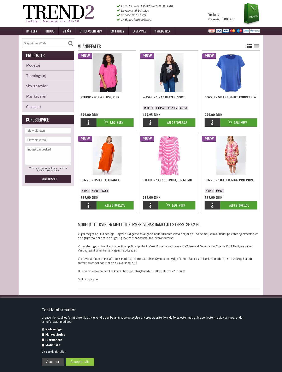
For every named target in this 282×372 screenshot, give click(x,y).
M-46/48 (148, 108)
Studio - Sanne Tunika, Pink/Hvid (167, 180)
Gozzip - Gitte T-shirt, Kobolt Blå (230, 97)
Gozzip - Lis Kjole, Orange (100, 180)
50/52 (105, 190)
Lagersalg (139, 31)
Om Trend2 (117, 31)
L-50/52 (160, 108)
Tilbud (50, 31)
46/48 (95, 190)
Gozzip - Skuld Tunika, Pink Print (230, 180)
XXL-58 (183, 108)
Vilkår (67, 31)
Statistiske (52, 345)
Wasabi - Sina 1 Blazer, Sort (164, 97)
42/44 (85, 190)
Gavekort (33, 107)
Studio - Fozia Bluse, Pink (100, 97)
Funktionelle (53, 340)
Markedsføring (55, 334)
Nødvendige (53, 329)
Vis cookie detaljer (54, 351)
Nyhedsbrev (163, 31)
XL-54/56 (172, 108)
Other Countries (91, 31)
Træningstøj (36, 75)
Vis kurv (213, 14)
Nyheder (31, 31)
